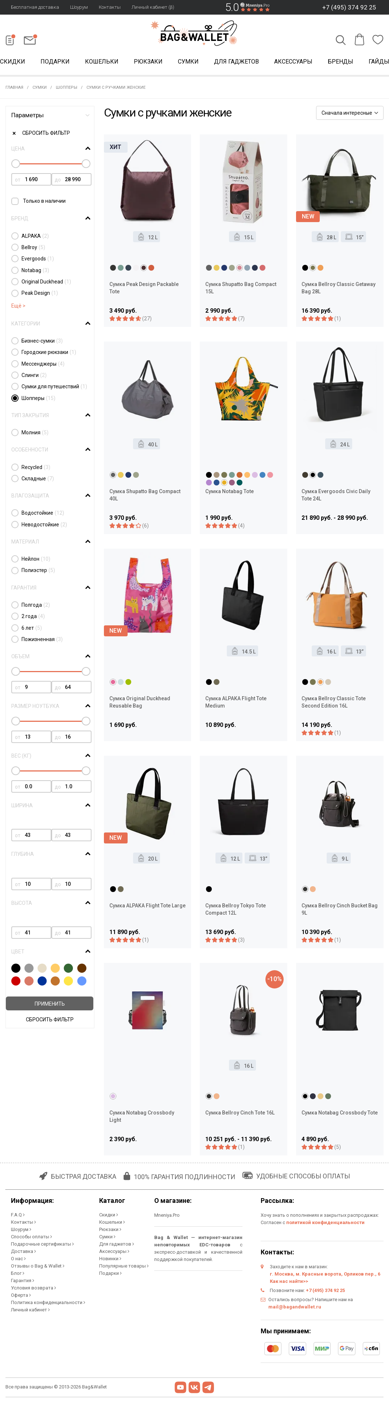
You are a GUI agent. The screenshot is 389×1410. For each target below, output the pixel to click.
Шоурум (79, 7)
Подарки (55, 61)
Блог (17, 1273)
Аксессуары (293, 61)
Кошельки (101, 61)
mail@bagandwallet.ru (294, 1307)
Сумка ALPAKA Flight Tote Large (147, 905)
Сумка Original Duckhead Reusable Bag (139, 702)
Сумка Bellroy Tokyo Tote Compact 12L (235, 909)
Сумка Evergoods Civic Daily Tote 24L (336, 495)
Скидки (108, 1214)
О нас (18, 1258)
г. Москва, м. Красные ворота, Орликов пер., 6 (325, 1274)
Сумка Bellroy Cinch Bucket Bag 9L (340, 909)
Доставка (23, 1251)
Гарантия (22, 1280)
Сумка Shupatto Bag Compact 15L (240, 287)
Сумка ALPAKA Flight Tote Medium (236, 702)
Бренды (340, 61)
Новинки (110, 1258)
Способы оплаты (31, 1236)
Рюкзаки (148, 61)
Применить (50, 1004)
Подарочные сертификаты (42, 1244)
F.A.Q (18, 1214)
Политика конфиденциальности (48, 1302)
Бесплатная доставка (35, 7)
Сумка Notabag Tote (229, 491)
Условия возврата (33, 1288)
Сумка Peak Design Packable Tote (144, 287)
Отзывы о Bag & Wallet (38, 1266)
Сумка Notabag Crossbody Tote (340, 1113)
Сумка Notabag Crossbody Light (141, 1116)
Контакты (110, 7)
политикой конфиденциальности (325, 1222)
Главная (14, 87)
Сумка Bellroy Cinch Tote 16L (240, 1113)
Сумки (188, 61)
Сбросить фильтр (46, 133)
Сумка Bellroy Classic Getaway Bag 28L (339, 287)
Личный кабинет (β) (153, 7)
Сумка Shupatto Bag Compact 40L (144, 495)
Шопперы (66, 87)
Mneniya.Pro (167, 1215)
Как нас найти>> (289, 1281)
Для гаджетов (236, 61)
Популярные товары (124, 1266)
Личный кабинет (30, 1309)
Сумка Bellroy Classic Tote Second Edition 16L (334, 702)
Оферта (21, 1295)
